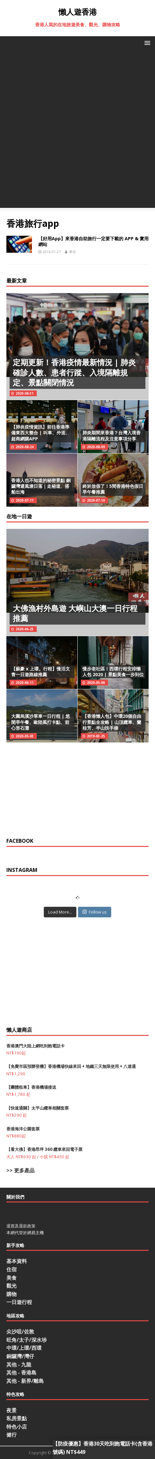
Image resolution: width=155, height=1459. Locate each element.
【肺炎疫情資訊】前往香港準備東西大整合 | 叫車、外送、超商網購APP (40, 432)
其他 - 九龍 (18, 1364)
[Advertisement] (77, 130)
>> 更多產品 (20, 1170)
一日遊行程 (19, 1302)
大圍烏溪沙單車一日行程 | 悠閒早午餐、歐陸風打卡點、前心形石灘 (40, 722)
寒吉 (72, 251)
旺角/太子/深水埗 (26, 1339)
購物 (11, 1294)
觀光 (11, 1285)
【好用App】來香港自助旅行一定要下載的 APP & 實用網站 (93, 241)
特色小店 (16, 1426)
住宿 (11, 1269)
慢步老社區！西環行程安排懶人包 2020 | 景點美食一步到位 (113, 671)
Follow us (94, 912)
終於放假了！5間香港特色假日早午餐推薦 (112, 489)
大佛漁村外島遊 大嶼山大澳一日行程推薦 (75, 613)
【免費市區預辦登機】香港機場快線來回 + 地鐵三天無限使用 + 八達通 (71, 1066)
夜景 (11, 1410)
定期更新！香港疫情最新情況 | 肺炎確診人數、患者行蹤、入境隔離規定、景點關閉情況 (74, 372)
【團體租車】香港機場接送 (31, 1087)
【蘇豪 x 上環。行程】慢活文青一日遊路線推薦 (40, 671)
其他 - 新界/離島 (25, 1380)
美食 (11, 1277)
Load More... (60, 912)
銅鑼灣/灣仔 (20, 1356)
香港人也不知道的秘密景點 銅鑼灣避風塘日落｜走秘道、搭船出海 (41, 486)
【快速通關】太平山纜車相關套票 (37, 1108)
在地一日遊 (19, 516)
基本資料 (16, 1261)
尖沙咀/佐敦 (20, 1331)
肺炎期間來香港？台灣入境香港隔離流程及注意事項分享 (111, 435)
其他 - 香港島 (21, 1372)
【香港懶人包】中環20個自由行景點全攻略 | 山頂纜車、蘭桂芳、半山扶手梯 (111, 722)
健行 (11, 1434)
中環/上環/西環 (24, 1347)
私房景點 (16, 1418)
